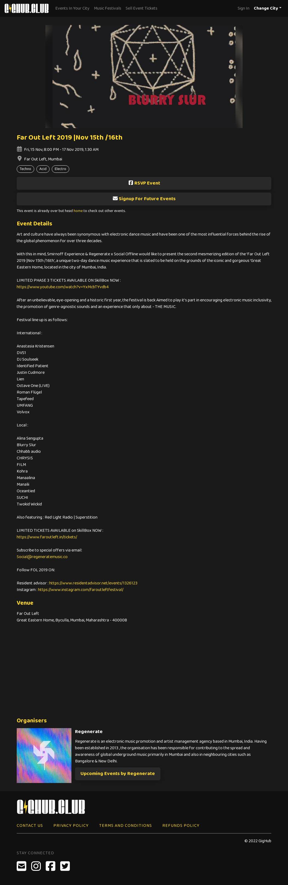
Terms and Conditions (125, 826)
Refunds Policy (181, 826)
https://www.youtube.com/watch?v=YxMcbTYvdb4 (63, 287)
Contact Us (30, 826)
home (78, 211)
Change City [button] (266, 8)
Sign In (243, 8)
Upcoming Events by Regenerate (117, 773)
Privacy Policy (71, 826)
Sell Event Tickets (141, 8)
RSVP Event (144, 183)
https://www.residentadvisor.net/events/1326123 (93, 583)
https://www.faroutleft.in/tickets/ (47, 537)
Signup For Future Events (144, 198)
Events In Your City (72, 8)
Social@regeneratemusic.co (42, 557)
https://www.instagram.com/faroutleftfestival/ (80, 590)
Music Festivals (107, 8)
